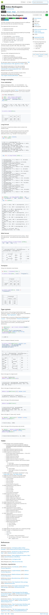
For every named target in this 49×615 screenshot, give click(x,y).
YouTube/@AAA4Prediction (20, 610)
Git (5, 613)
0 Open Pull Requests (39, 32)
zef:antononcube (10, 9)
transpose (40, 56)
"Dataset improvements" (22, 318)
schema (45, 54)
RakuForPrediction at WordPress (15, 553)
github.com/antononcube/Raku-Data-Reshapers (41, 29)
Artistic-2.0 (36, 25)
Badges (14, 11)
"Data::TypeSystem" (12, 315)
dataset (37, 54)
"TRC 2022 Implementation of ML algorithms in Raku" (15, 63)
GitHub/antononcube (10, 583)
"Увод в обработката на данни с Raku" (21, 555)
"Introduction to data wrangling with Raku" (11, 69)
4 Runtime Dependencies (40, 42)
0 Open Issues (37, 31)
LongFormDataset (16, 570)
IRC (9, 613)
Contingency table (16, 559)
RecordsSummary (16, 578)
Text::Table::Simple (17, 474)
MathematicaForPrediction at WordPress (19, 549)
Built (44, 613)
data (34, 54)
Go (46, 15)
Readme (4, 11)
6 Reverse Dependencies (40, 51)
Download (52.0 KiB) (39, 37)
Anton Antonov (37, 18)
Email (2, 613)
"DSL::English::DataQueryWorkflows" (10, 75)
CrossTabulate (15, 566)
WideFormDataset (16, 574)
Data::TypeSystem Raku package (20, 582)
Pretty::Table (7, 474)
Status (12, 613)
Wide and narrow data (17, 561)
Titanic (16, 90)
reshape (41, 54)
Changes (9, 11)
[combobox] (40, 2)
